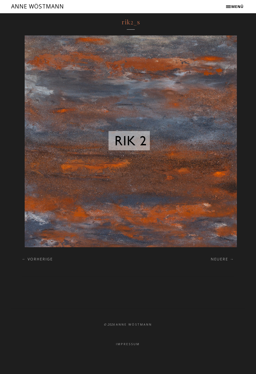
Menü (237, 6)
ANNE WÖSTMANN (37, 6)
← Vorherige (37, 259)
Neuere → (222, 259)
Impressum (128, 344)
